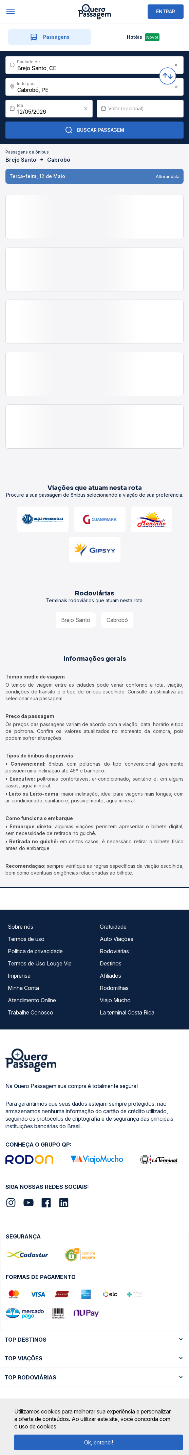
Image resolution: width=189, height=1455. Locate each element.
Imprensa (19, 975)
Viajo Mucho (115, 1000)
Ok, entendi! (98, 1442)
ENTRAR (165, 11)
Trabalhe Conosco (30, 1012)
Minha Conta (23, 988)
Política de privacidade (35, 951)
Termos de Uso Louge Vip (40, 963)
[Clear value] (86, 108)
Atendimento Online (32, 1000)
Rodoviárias (114, 951)
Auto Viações (116, 939)
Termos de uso (26, 939)
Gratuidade (113, 926)
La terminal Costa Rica (127, 1012)
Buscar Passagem (94, 130)
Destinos (110, 963)
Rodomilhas (114, 988)
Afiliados (110, 975)
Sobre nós (20, 926)
